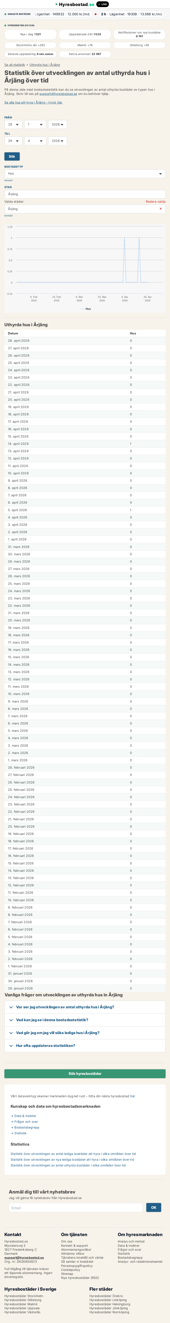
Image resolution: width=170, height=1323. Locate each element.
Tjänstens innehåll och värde (82, 1257)
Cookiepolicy (70, 1270)
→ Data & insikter (23, 1116)
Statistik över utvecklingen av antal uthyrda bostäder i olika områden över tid (68, 1165)
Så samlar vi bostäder (77, 1261)
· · (61, 14)
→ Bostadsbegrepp (25, 1127)
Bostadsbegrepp (130, 1257)
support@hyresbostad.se (58, 94)
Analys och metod (131, 1241)
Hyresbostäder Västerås (22, 1312)
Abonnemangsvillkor (76, 1249)
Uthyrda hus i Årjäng (44, 65)
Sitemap (67, 1274)
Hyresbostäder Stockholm (23, 1296)
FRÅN (8, 117)
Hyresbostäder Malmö (20, 1304)
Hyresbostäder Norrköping (109, 1312)
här (132, 1096)
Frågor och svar (129, 1249)
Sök (12, 156)
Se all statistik (14, 65)
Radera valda (156, 201)
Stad (8, 187)
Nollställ (8, 180)
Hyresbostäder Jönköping (108, 1308)
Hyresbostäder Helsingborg (109, 1304)
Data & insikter (128, 1245)
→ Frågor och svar (24, 1121)
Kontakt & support (74, 1245)
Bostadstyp (13, 166)
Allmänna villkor (72, 1253)
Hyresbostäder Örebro (106, 1296)
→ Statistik (19, 1133)
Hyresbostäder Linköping (108, 1300)
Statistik (124, 1253)
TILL (7, 133)
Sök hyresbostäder (85, 1073)
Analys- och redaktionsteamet (140, 1261)
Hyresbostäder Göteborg (22, 1300)
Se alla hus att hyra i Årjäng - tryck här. (33, 102)
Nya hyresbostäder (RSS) (80, 1278)
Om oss (66, 1241)
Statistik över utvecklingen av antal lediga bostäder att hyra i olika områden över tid (73, 1154)
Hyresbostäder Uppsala (22, 1308)
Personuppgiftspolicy (77, 1266)
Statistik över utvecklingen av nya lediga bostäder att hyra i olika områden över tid (72, 1159)
